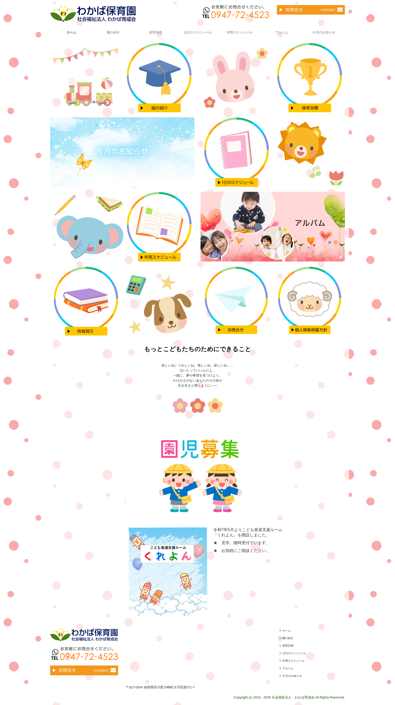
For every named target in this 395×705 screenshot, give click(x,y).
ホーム (71, 32)
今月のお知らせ (323, 32)
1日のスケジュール (197, 32)
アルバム (281, 32)
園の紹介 (113, 32)
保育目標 (155, 32)
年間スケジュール (239, 32)
